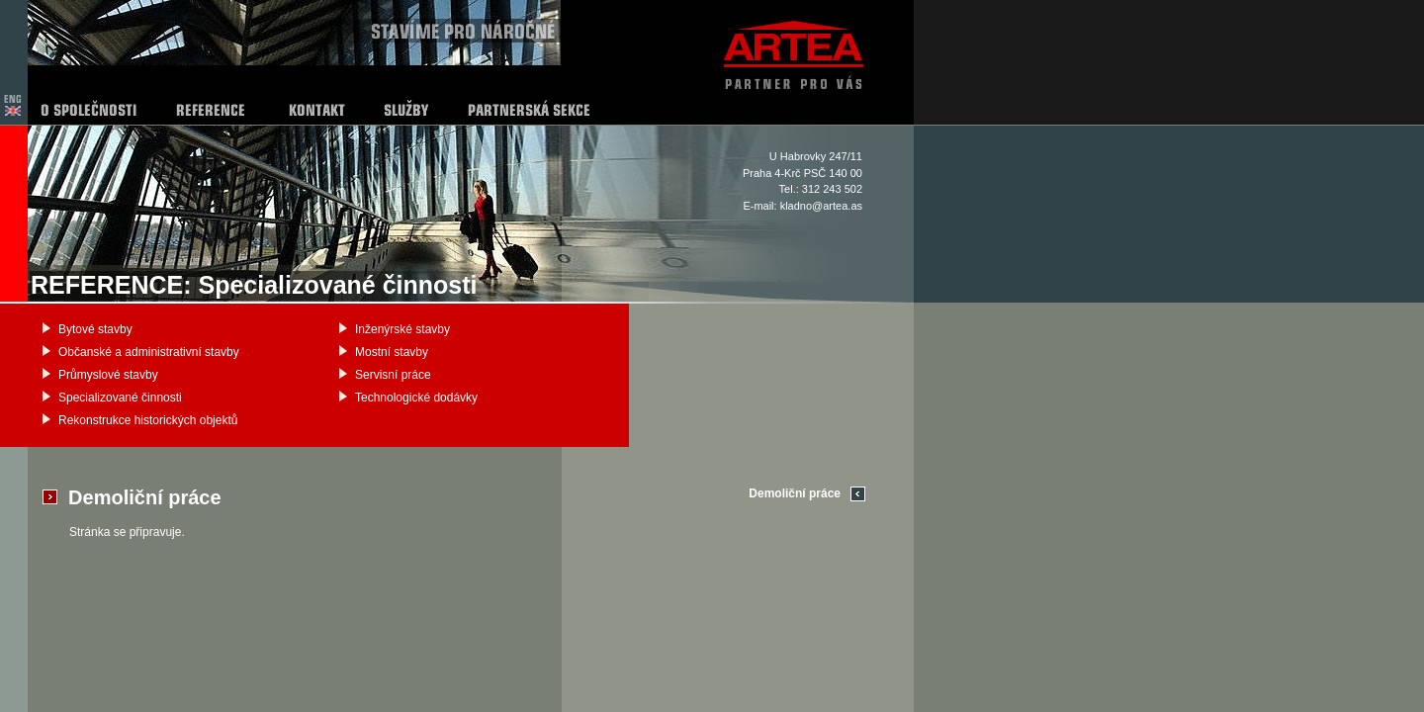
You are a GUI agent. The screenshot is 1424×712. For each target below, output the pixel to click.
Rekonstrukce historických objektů (147, 420)
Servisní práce (393, 375)
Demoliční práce (795, 493)
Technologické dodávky (416, 397)
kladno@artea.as (821, 206)
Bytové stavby (95, 329)
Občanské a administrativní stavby (148, 352)
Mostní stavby (391, 352)
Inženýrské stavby (402, 329)
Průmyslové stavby (108, 375)
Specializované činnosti (120, 397)
